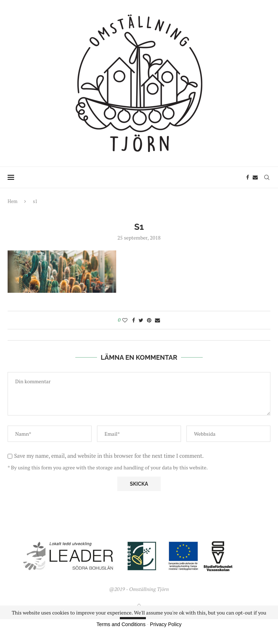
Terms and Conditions (121, 624)
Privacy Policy (165, 624)
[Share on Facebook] (133, 320)
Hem (12, 201)
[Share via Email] (157, 320)
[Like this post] (124, 320)
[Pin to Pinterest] (149, 320)
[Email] (255, 177)
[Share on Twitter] (141, 320)
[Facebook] (247, 177)
